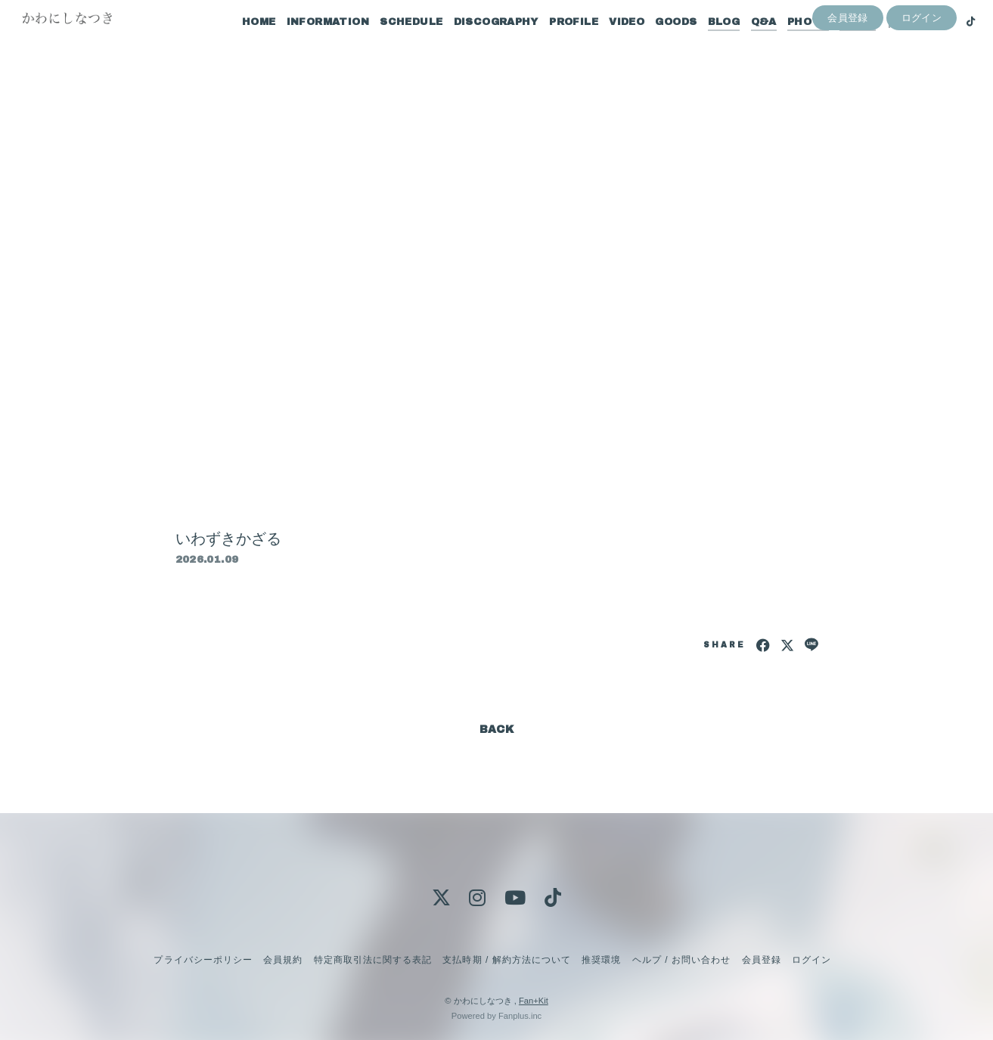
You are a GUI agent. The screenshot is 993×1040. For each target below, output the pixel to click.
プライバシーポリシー (203, 960)
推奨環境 (601, 960)
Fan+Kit (533, 1000)
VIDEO (607, 44)
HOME (239, 44)
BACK (496, 729)
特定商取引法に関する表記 (373, 960)
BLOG (704, 44)
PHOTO (788, 44)
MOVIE (838, 44)
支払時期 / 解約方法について (506, 960)
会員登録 (847, 69)
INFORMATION (308, 44)
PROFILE (554, 44)
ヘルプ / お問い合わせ (681, 960)
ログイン (921, 69)
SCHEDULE (391, 44)
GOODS (657, 44)
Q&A (744, 44)
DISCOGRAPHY (476, 44)
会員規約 (283, 960)
